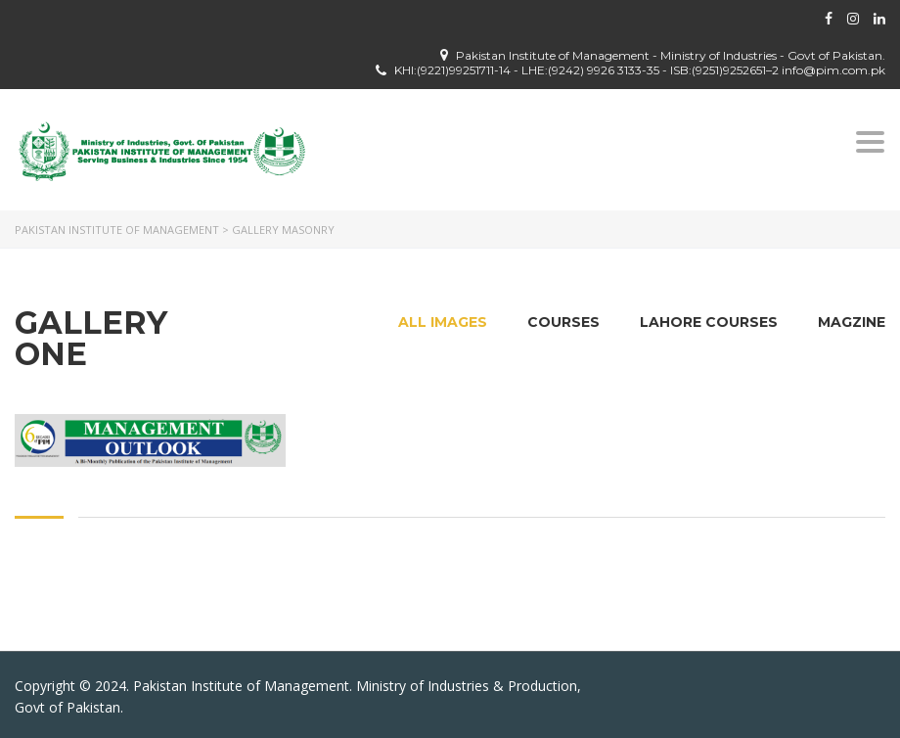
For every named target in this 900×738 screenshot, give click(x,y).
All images (442, 322)
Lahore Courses (709, 322)
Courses (563, 322)
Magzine (851, 322)
